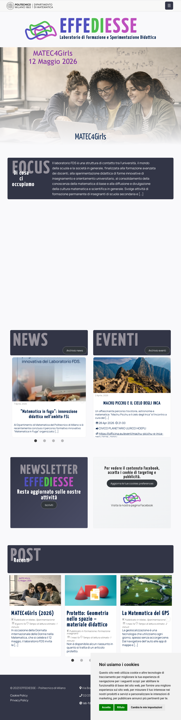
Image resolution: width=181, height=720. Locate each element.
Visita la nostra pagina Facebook (132, 499)
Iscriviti (49, 504)
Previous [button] (15, 400)
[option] (49, 397)
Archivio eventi (157, 350)
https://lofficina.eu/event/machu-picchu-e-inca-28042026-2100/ (129, 435)
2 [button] (44, 442)
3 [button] (53, 442)
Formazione (22, 625)
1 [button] (35, 442)
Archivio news (75, 350)
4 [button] (62, 442)
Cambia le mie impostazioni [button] (146, 707)
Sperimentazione (88, 619)
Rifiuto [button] (121, 707)
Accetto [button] (106, 707)
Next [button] (82, 400)
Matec (75, 619)
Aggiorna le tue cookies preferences (132, 483)
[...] (141, 194)
